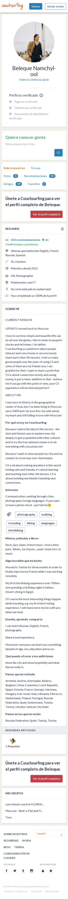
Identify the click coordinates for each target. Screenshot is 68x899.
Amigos (13, 184)
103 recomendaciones (26, 239)
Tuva (8, 817)
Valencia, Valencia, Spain (34, 79)
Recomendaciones (39, 176)
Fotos (11, 176)
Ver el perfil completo (46, 214)
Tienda (19, 847)
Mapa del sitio (52, 891)
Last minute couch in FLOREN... (24, 804)
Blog (7, 847)
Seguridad (11, 840)
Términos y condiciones (16, 891)
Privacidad (36, 891)
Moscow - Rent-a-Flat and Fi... (24, 810)
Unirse (36, 6)
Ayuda (26, 840)
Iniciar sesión (55, 6)
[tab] (14, 168)
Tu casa (35, 168)
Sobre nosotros (14, 168)
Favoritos (37, 184)
